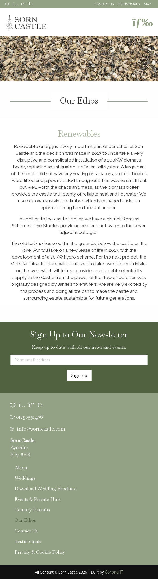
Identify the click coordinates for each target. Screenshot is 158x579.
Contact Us (104, 4)
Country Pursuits (32, 510)
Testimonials (129, 4)
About (21, 468)
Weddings (25, 478)
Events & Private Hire (37, 499)
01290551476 (29, 416)
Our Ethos (25, 520)
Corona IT (114, 572)
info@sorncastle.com (41, 428)
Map (147, 4)
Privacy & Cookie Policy (40, 552)
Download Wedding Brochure (46, 488)
